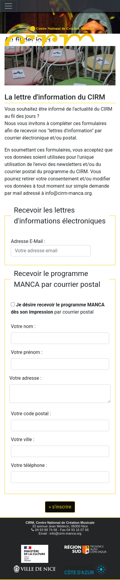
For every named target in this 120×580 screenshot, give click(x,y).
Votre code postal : (32, 413)
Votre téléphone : (30, 465)
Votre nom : (23, 326)
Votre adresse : (25, 378)
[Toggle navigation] (8, 6)
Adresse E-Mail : (51, 247)
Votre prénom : (27, 352)
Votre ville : (24, 439)
